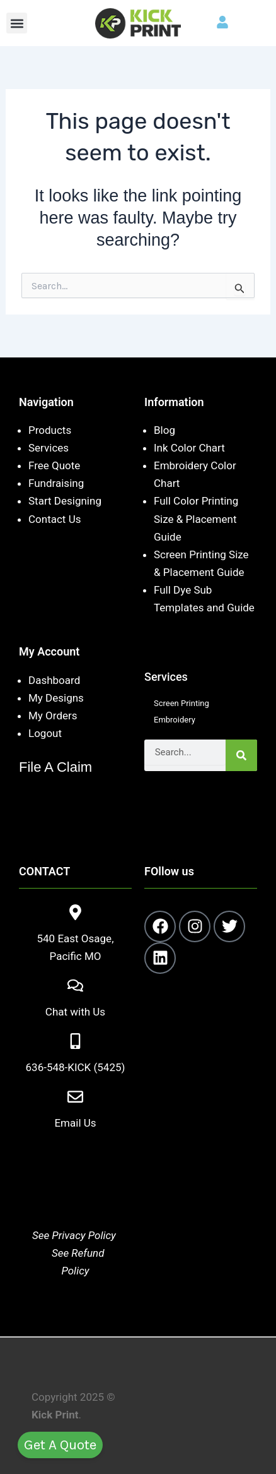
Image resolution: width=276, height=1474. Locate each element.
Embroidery (174, 719)
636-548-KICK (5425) (75, 1067)
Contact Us (54, 519)
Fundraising (56, 483)
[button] (16, 23)
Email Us (75, 1123)
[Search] (241, 755)
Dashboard (54, 680)
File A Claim (55, 767)
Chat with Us (75, 1011)
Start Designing (64, 500)
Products (49, 430)
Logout (45, 733)
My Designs (56, 698)
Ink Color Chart (189, 447)
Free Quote (54, 465)
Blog (164, 430)
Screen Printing (181, 703)
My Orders (53, 715)
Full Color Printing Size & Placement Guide (196, 518)
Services (48, 447)
